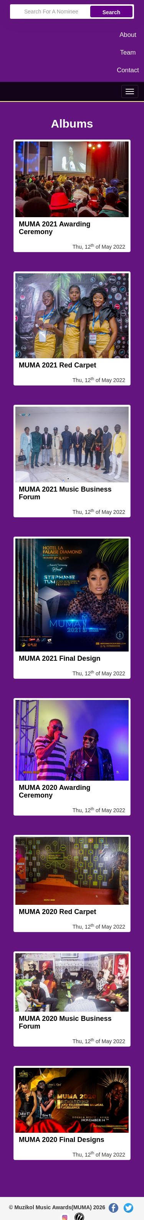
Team (128, 52)
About (127, 34)
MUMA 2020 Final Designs (61, 1140)
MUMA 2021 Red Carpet (57, 365)
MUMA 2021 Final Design (59, 658)
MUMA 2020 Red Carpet (57, 912)
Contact (128, 70)
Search (112, 12)
